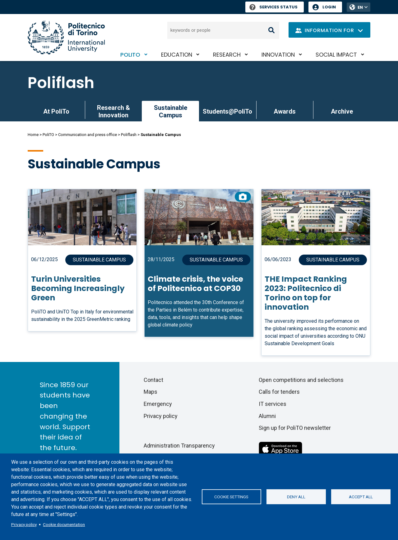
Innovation (278, 55)
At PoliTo (56, 111)
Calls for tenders (279, 391)
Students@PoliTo (227, 111)
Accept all (361, 496)
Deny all (296, 496)
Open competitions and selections (301, 380)
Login (329, 7)
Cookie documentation (64, 524)
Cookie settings (231, 496)
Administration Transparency (179, 445)
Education (176, 55)
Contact (153, 380)
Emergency (158, 404)
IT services (272, 404)
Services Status (273, 7)
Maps (150, 391)
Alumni (267, 416)
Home (33, 134)
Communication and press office (87, 134)
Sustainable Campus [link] (170, 111)
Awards (285, 111)
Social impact (336, 55)
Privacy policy (24, 524)
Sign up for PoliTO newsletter (295, 428)
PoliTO (130, 55)
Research (227, 55)
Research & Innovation (113, 111)
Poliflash (61, 83)
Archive (342, 111)
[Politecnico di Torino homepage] (66, 37)
